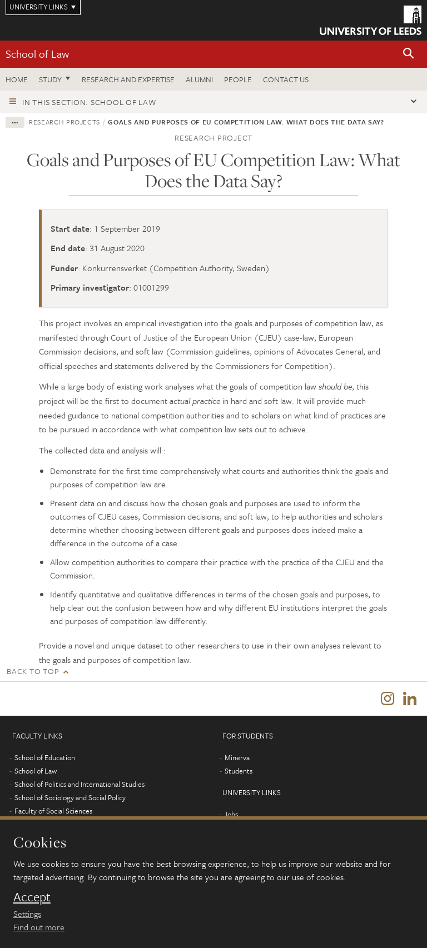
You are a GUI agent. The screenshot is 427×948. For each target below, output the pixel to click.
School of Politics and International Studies (79, 786)
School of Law (37, 53)
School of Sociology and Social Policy (70, 800)
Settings (27, 913)
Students (238, 773)
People (238, 79)
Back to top (33, 671)
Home (17, 79)
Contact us (286, 79)
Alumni (199, 79)
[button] (408, 54)
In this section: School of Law (89, 102)
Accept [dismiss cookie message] (32, 897)
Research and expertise (128, 79)
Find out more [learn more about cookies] (38, 927)
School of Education (44, 760)
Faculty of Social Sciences (53, 813)
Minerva (237, 760)
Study (50, 79)
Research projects (64, 122)
